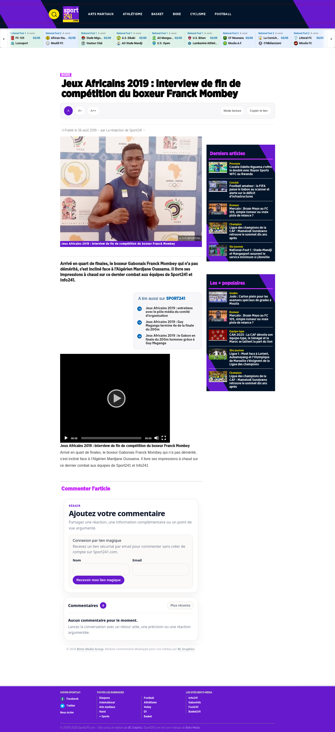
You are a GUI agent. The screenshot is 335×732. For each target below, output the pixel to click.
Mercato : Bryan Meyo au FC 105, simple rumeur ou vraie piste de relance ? (248, 212)
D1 (145, 711)
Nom (77, 560)
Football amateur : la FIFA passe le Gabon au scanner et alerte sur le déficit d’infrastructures (249, 191)
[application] (115, 398)
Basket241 (194, 711)
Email (137, 560)
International (107, 702)
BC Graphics (186, 649)
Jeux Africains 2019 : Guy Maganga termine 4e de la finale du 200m (170, 325)
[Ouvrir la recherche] (54, 14)
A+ (80, 110)
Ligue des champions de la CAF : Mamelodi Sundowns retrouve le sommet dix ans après (248, 233)
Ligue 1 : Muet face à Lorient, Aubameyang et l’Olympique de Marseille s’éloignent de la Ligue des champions (249, 359)
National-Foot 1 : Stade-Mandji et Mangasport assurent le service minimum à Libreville (250, 254)
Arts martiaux (101, 14)
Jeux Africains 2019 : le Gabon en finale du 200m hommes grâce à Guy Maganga (170, 339)
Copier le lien (259, 110)
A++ (93, 110)
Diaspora (104, 698)
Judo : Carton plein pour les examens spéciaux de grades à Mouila (250, 300)
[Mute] (156, 438)
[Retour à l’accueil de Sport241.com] (71, 14)
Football (223, 14)
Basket (157, 14)
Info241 (193, 698)
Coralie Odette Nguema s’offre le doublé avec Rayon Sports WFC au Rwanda (250, 170)
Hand (102, 711)
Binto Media (193, 727)
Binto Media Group (90, 649)
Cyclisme (198, 14)
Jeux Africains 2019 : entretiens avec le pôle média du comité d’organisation (169, 311)
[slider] (111, 438)
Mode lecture (232, 110)
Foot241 (193, 707)
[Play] (115, 398)
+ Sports (104, 716)
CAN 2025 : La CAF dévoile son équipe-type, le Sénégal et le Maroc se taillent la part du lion (251, 338)
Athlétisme (132, 14)
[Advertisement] (167, 60)
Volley (147, 707)
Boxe (177, 14)
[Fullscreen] (164, 438)
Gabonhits (194, 702)
